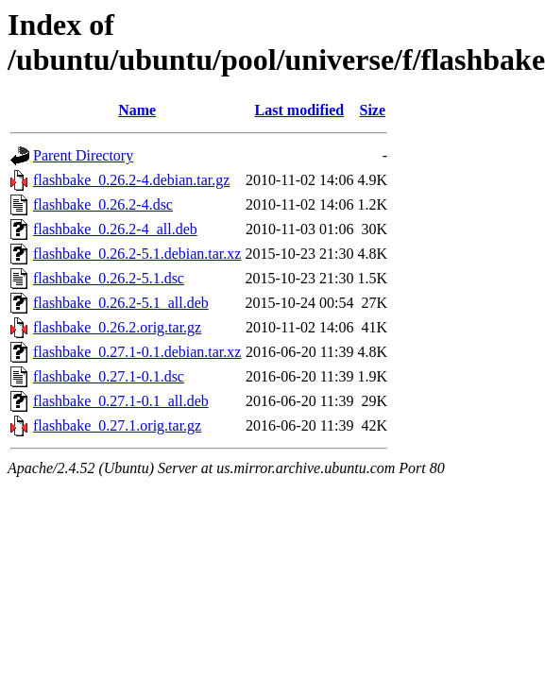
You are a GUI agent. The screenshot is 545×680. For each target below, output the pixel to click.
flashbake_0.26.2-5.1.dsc (108, 278)
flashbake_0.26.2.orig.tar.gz (117, 327)
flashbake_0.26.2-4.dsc (103, 204)
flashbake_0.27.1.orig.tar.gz (117, 425)
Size (372, 110)
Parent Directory (83, 155)
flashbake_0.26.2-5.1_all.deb (121, 303)
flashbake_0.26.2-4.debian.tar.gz (131, 180)
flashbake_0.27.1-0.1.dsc (108, 376)
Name (137, 110)
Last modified (300, 110)
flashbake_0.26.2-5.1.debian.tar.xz (137, 254)
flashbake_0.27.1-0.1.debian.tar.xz (137, 352)
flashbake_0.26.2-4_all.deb (115, 229)
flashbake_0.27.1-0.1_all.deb (121, 401)
